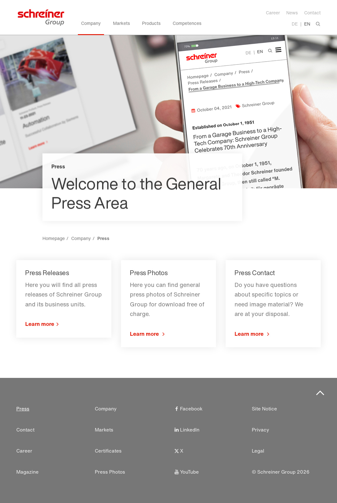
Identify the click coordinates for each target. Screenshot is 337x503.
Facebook (188, 408)
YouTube (186, 472)
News (292, 12)
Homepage (53, 238)
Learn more (39, 324)
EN (307, 23)
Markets (104, 429)
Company (81, 238)
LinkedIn (186, 429)
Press (22, 408)
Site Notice (264, 408)
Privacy (260, 429)
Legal (258, 450)
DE (295, 23)
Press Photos (110, 472)
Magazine (27, 472)
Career (273, 12)
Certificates (108, 450)
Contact (312, 12)
